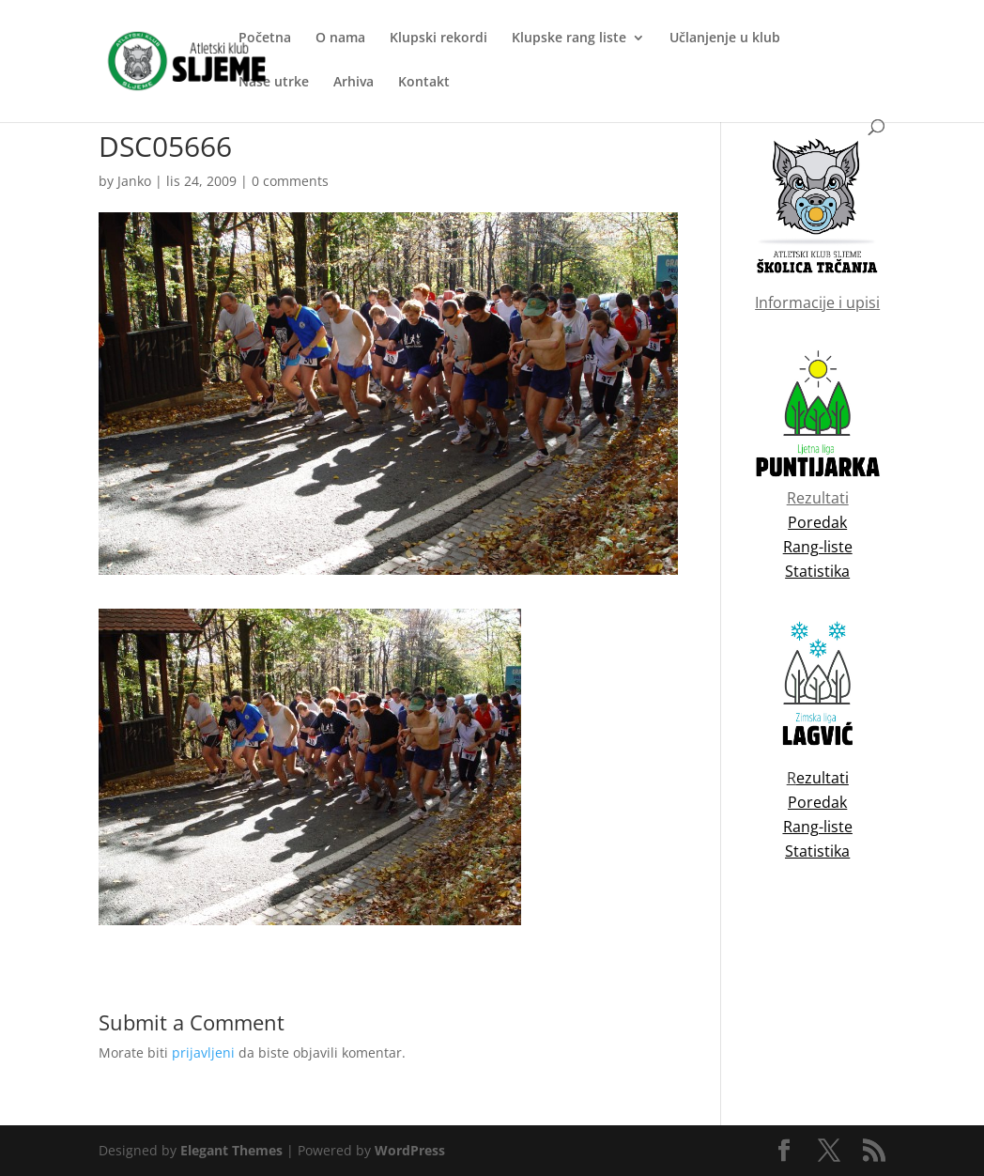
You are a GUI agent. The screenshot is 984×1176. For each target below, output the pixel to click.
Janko (134, 181)
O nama (340, 38)
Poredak (817, 802)
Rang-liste (818, 826)
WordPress (410, 1150)
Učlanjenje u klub (724, 38)
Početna (264, 38)
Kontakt (424, 82)
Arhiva (353, 82)
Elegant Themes (231, 1150)
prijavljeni (203, 1052)
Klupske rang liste (569, 38)
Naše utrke (273, 82)
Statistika (817, 851)
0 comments (290, 181)
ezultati (822, 777)
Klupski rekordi (438, 38)
